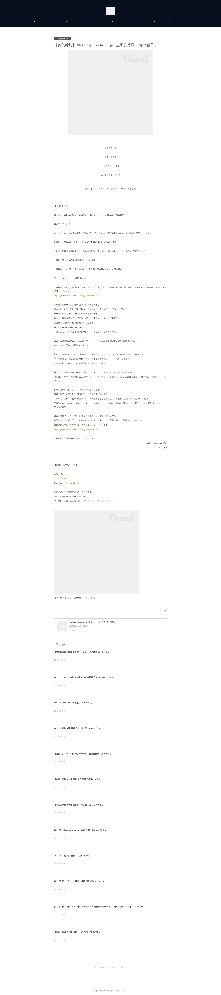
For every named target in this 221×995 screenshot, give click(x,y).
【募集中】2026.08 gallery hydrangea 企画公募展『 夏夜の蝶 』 (83, 754)
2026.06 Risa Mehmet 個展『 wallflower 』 (73, 703)
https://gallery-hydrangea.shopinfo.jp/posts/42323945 (77, 295)
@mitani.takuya (72, 483)
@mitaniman (62, 478)
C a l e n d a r (69, 22)
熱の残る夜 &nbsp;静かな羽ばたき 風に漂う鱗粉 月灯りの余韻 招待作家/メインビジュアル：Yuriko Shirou (101, 759)
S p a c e (170, 22)
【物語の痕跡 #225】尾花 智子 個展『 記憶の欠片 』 (77, 779)
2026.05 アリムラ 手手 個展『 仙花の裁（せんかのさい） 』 (80, 881)
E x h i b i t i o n (52, 22)
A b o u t (142, 22)
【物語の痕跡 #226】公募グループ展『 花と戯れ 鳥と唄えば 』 (82, 652)
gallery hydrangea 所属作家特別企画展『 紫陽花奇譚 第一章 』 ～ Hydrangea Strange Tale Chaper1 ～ (100, 906)
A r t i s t (129, 22)
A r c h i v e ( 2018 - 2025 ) (110, 22)
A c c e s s (156, 22)
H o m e (36, 22)
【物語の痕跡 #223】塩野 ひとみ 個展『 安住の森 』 (77, 932)
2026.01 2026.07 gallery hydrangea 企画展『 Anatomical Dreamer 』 (85, 677)
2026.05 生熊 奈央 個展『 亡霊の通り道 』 (73, 856)
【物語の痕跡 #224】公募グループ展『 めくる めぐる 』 (79, 805)
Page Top (110, 979)
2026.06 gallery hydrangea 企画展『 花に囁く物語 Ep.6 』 (80, 830)
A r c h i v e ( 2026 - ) (88, 22)
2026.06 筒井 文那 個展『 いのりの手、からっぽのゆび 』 (79, 728)
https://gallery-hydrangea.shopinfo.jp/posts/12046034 (77, 429)
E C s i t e (184, 22)
